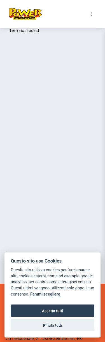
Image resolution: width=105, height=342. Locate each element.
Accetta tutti (52, 310)
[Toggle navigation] (91, 14)
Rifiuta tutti (52, 325)
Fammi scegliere (45, 294)
